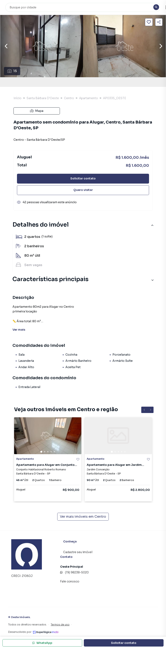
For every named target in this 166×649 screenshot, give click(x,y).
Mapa (36, 111)
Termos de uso (60, 624)
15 (12, 71)
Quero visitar (83, 190)
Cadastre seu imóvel (77, 552)
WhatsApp (42, 643)
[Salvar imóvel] (149, 22)
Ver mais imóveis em (83, 516)
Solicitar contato (83, 178)
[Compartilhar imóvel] (159, 22)
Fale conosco (69, 581)
